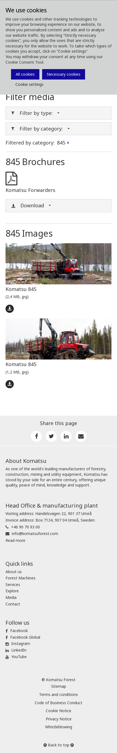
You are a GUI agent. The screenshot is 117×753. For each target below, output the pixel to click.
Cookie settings (29, 84)
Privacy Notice (59, 718)
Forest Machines (21, 578)
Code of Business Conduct (58, 702)
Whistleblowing (58, 726)
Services (13, 584)
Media (11, 597)
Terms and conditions (58, 694)
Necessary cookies (63, 74)
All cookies (25, 74)
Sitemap (58, 686)
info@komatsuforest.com (35, 533)
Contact (13, 604)
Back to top (58, 745)
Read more (15, 540)
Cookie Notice (58, 710)
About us (14, 571)
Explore (12, 590)
